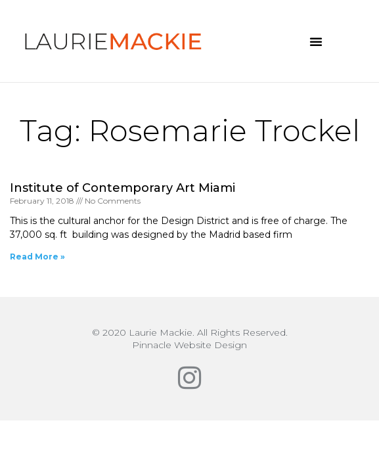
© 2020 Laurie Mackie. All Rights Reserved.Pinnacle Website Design (190, 339)
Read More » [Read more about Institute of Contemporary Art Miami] (37, 256)
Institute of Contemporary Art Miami (122, 188)
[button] (316, 41)
